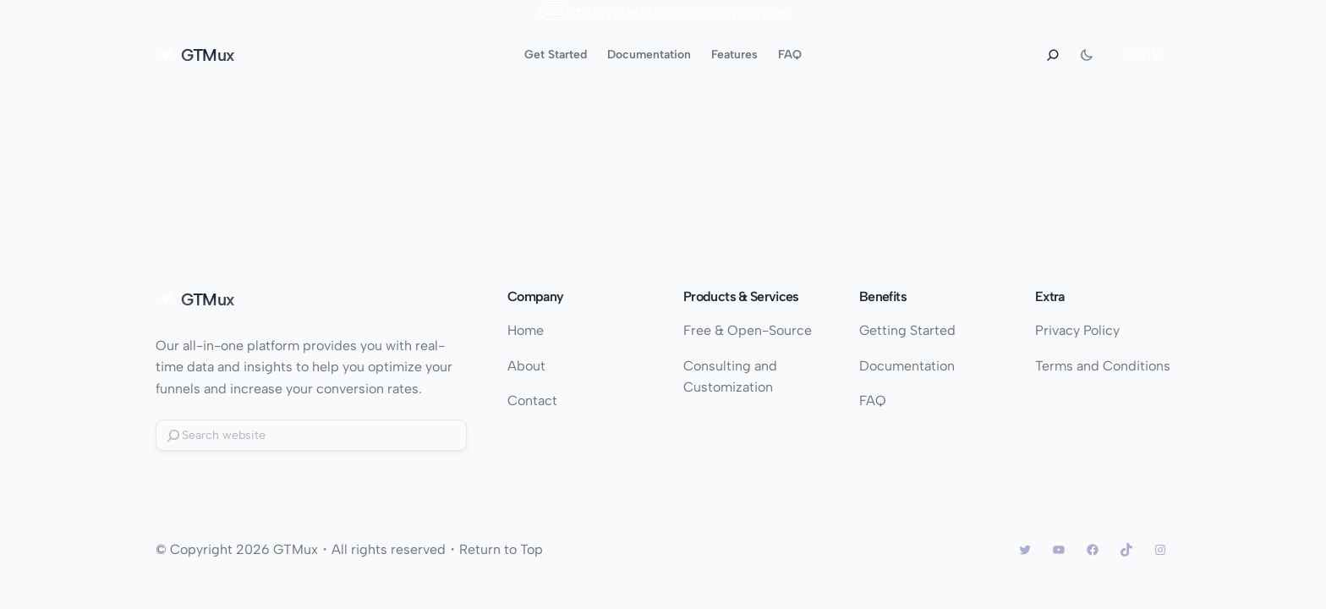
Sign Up (1142, 55)
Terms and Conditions (1102, 366)
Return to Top (501, 549)
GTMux (207, 55)
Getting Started (907, 330)
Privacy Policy (1077, 330)
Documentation (907, 366)
